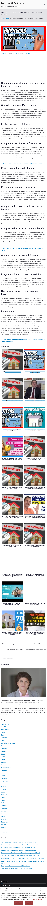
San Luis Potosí (5, 811)
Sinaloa (3, 814)
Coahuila (3, 751)
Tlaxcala (3, 824)
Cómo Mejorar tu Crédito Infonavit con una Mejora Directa (16, 868)
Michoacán (4, 786)
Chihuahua (4, 748)
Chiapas (3, 746)
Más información (37, 899)
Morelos (3, 789)
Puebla (3, 800)
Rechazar (18, 903)
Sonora (3, 816)
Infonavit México (12, 3)
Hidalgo (3, 775)
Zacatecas (4, 832)
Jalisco (3, 784)
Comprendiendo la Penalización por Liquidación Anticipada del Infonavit (20, 853)
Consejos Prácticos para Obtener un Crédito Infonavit (15, 866)
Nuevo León (4, 794)
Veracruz (3, 827)
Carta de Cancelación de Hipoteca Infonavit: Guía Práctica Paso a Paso (20, 855)
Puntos (3, 803)
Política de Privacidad (6, 885)
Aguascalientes (5, 724)
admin (4, 53)
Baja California (5, 727)
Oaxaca (3, 797)
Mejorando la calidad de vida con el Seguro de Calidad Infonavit (18, 847)
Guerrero (3, 773)
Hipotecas (4, 778)
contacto (22, 714)
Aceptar (29, 903)
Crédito (3, 759)
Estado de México (6, 767)
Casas (3, 740)
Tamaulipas (4, 822)
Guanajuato (4, 770)
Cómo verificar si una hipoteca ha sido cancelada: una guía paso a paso (25, 649)
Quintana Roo (4, 808)
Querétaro (4, 805)
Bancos (28, 53)
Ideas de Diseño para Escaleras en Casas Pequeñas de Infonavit (18, 842)
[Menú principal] (44, 4)
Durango (3, 765)
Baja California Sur (6, 729)
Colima (3, 754)
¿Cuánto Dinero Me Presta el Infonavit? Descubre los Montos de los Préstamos (22, 858)
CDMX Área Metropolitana (8, 743)
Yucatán (3, 830)
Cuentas (3, 762)
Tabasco (3, 819)
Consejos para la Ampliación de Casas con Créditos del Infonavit (18, 850)
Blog (2, 735)
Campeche (4, 737)
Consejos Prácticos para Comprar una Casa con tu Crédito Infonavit (19, 845)
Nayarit (3, 792)
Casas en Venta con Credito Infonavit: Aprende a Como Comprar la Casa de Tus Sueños (22, 862)
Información (4, 781)
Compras (3, 756)
